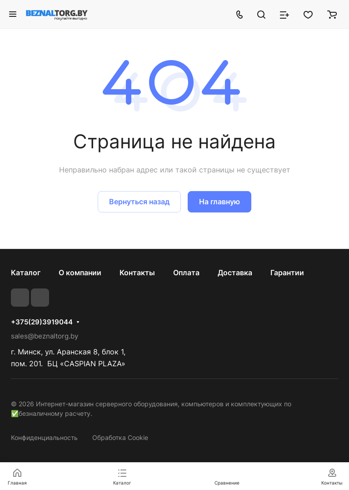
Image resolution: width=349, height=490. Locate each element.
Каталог (25, 272)
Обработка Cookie (120, 437)
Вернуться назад (139, 201)
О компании (80, 272)
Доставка (235, 272)
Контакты (137, 272)
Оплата (186, 272)
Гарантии (287, 272)
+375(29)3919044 (42, 322)
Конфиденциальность (44, 437)
